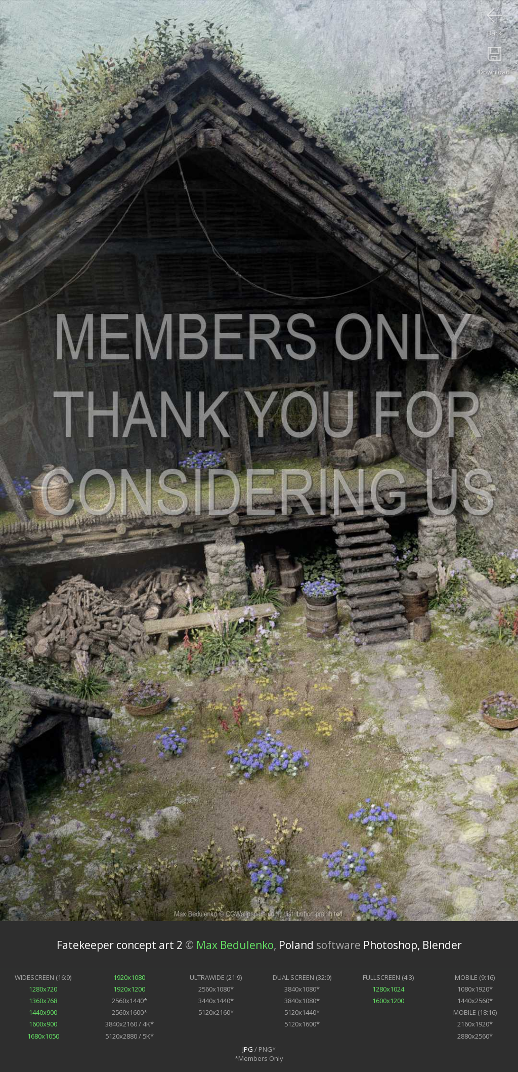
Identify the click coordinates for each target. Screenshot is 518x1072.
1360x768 (43, 1000)
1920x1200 (129, 989)
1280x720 (43, 989)
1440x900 (43, 1012)
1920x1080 (129, 977)
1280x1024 (388, 989)
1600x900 (43, 1023)
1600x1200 (388, 1000)
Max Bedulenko (235, 945)
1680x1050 (43, 1036)
